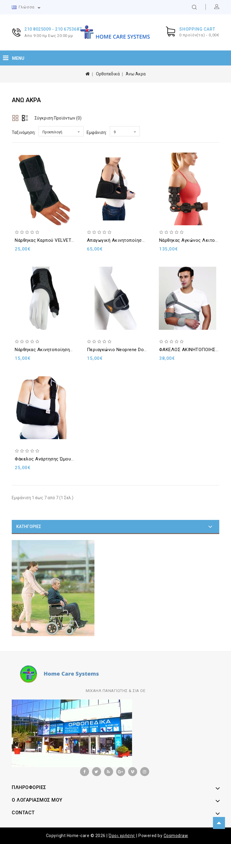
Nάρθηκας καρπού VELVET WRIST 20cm (57, 240)
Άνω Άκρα (136, 73)
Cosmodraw (176, 835)
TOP (219, 823)
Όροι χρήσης (122, 835)
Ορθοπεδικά (108, 73)
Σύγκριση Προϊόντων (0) (58, 118)
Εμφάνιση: (97, 132)
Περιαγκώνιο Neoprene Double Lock (125, 349)
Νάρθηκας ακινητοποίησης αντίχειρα (55, 349)
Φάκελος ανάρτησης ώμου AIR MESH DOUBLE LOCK (70, 459)
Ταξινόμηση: (23, 132)
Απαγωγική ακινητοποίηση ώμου (122, 240)
